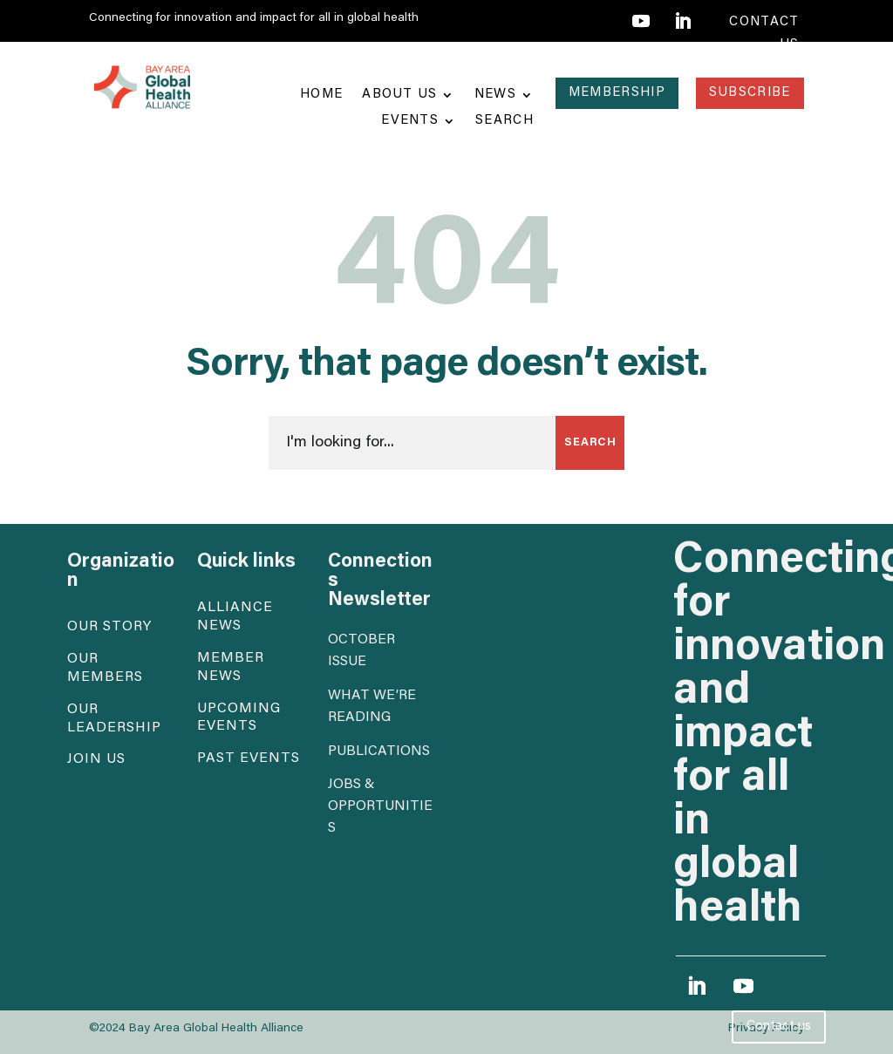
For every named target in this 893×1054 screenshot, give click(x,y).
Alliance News (235, 617)
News (495, 95)
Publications (379, 751)
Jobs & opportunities (380, 806)
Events (410, 121)
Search (504, 121)
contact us (764, 33)
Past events (248, 758)
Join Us (96, 759)
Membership (617, 92)
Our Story (109, 627)
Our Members (105, 668)
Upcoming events (239, 718)
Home (321, 95)
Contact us (778, 1026)
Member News (230, 667)
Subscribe (750, 92)
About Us (399, 95)
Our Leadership (114, 719)
